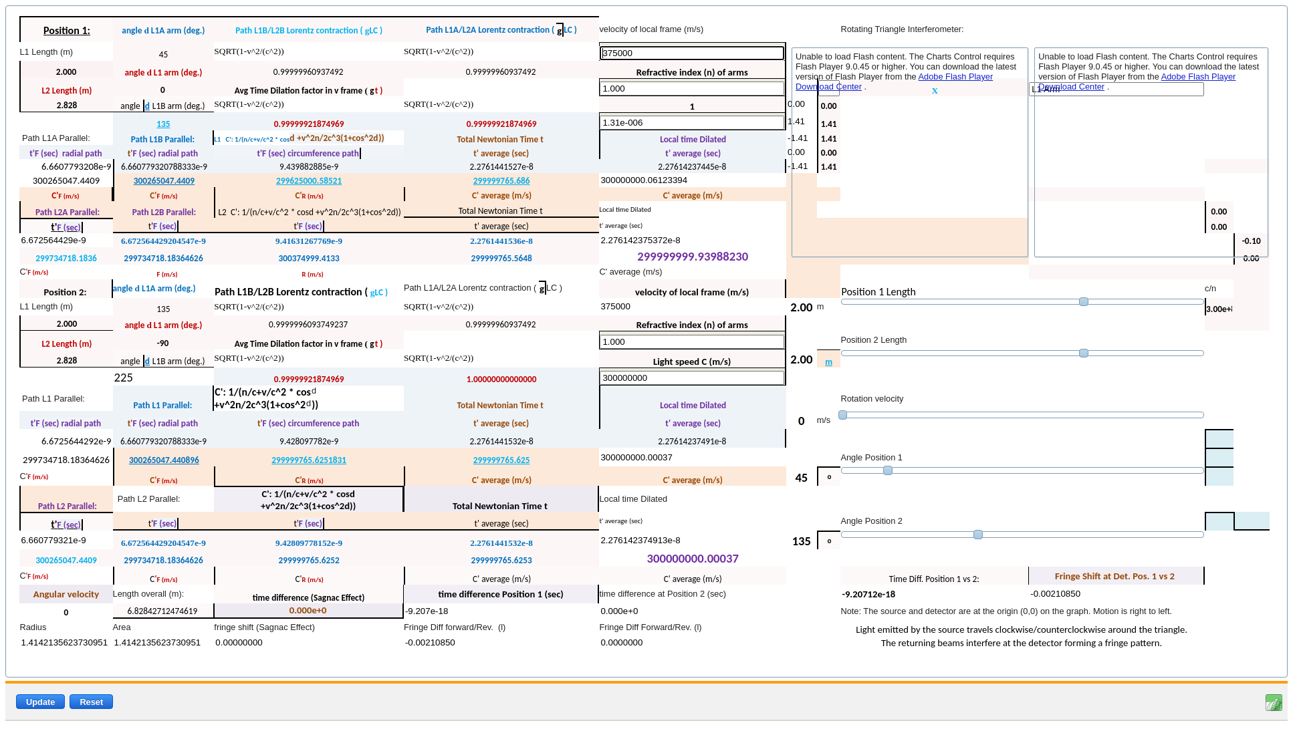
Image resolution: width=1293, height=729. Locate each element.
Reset (91, 702)
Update (40, 702)
